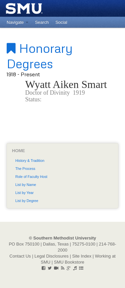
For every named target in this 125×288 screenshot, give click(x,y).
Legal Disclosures (51, 256)
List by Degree (26, 201)
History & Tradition (29, 161)
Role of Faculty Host (31, 177)
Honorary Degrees (40, 55)
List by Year (24, 193)
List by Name (25, 185)
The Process (25, 169)
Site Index (81, 256)
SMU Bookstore (69, 262)
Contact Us (20, 256)
